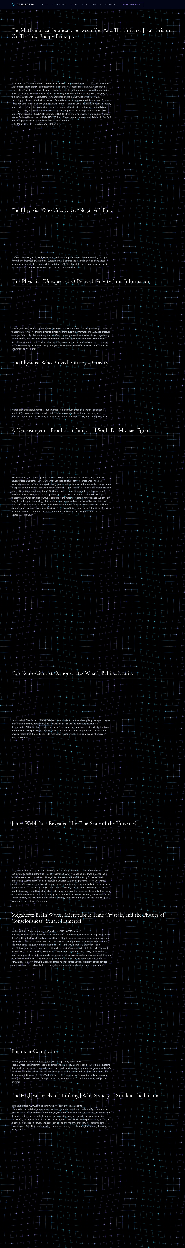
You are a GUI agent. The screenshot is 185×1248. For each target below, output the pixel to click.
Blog (84, 4)
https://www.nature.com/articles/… (74, 117)
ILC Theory (59, 4)
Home (44, 4)
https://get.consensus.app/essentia (34, 86)
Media (74, 4)
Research (110, 4)
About (96, 4)
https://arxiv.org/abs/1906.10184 (27, 113)
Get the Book (132, 4)
